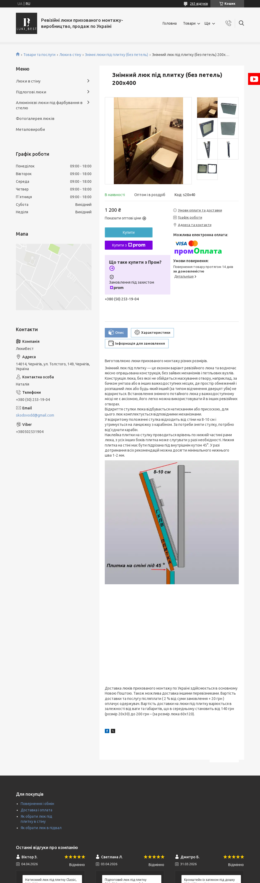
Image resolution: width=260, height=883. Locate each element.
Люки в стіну (70, 55)
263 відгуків (199, 3)
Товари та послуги (39, 55)
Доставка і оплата (36, 810)
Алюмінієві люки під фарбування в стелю (49, 105)
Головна (170, 23)
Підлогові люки (31, 92)
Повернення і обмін (37, 804)
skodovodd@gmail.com (35, 415)
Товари (189, 23)
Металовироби (30, 129)
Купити (129, 232)
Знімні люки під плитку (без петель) (116, 55)
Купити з (128, 245)
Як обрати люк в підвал (41, 828)
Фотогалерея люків (35, 118)
